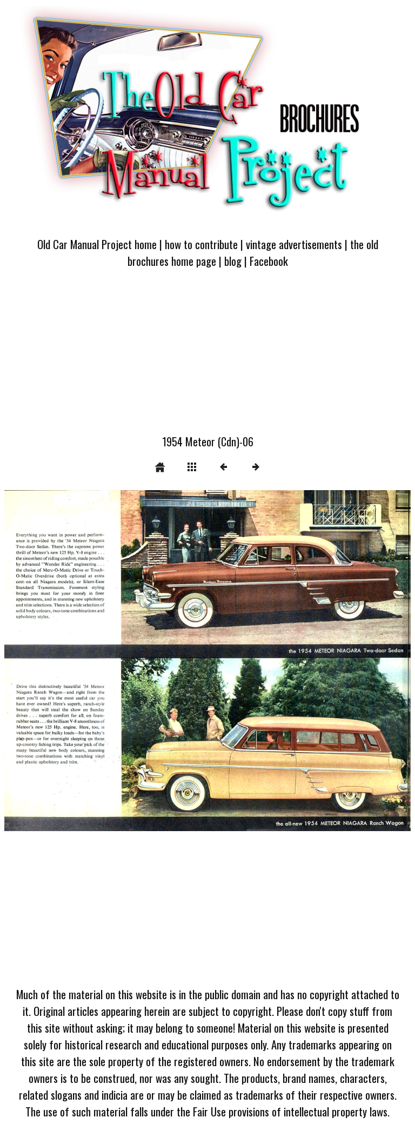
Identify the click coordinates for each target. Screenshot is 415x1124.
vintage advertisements (294, 244)
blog (233, 260)
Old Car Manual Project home (97, 244)
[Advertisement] (207, 357)
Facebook (269, 260)
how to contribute (201, 244)
